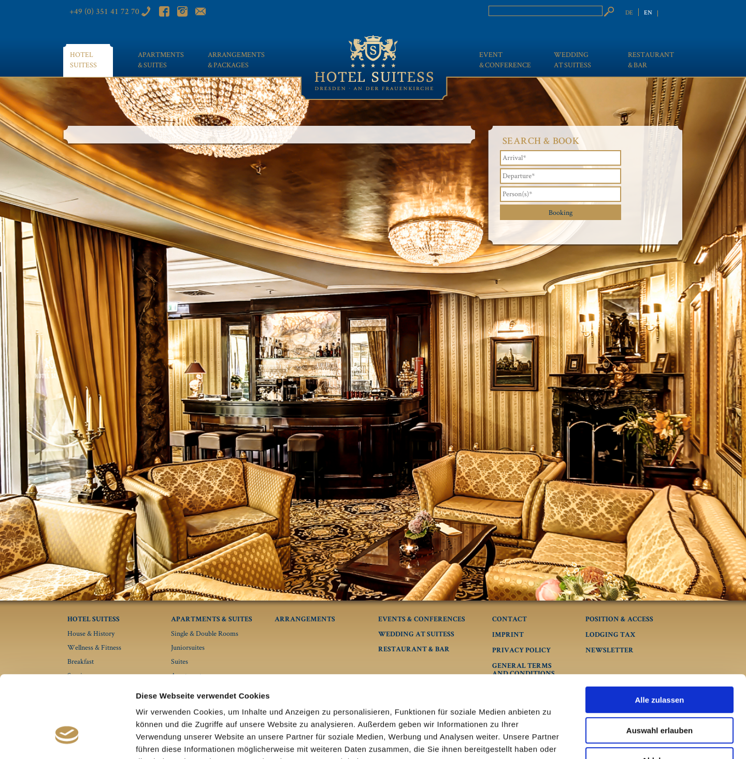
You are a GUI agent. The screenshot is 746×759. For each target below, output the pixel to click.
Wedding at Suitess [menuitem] (572, 59)
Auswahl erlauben (659, 663)
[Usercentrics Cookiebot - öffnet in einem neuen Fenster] (67, 739)
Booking (560, 212)
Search (608, 11)
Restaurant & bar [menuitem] (651, 59)
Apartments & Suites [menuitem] (158, 59)
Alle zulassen (659, 632)
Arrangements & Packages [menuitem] (236, 59)
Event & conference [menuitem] (504, 59)
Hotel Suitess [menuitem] (83, 59)
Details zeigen (551, 738)
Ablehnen (659, 693)
